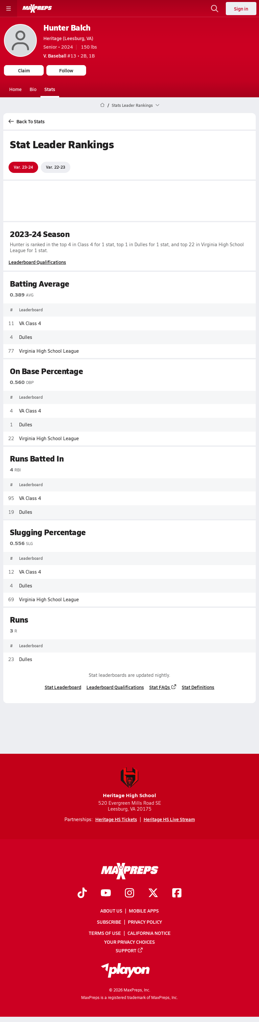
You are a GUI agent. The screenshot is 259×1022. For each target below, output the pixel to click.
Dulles (25, 337)
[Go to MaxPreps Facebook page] (177, 893)
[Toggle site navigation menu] (8, 8)
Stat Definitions (198, 687)
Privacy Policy (145, 921)
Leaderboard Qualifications (37, 262)
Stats (49, 89)
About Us (111, 910)
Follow (66, 70)
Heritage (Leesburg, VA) (68, 38)
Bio (33, 89)
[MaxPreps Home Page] (102, 105)
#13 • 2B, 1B (69, 55)
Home (15, 89)
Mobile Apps (144, 910)
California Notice (149, 933)
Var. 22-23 (55, 167)
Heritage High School (129, 783)
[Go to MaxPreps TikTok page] (82, 893)
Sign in (241, 8)
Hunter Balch (66, 27)
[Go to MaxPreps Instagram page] (129, 893)
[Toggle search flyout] (214, 8)
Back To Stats (27, 121)
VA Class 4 (30, 323)
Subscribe (109, 921)
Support (129, 950)
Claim (24, 70)
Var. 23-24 (23, 167)
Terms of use (105, 933)
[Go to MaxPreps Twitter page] (153, 893)
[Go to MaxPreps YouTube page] (106, 893)
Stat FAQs (163, 687)
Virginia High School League (49, 350)
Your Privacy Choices (129, 941)
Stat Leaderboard (63, 687)
